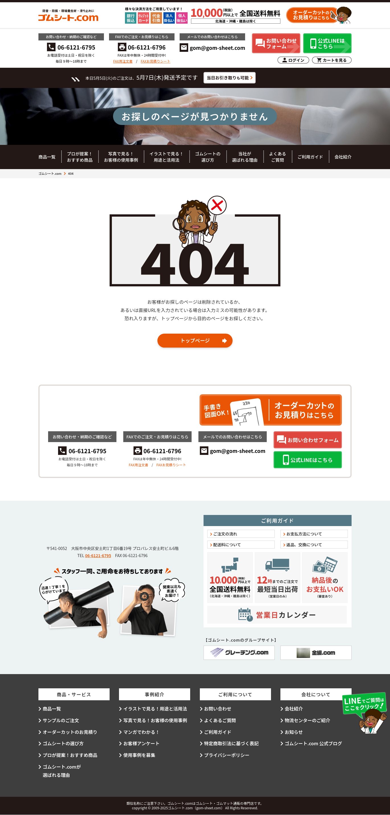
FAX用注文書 (122, 61)
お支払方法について (304, 534)
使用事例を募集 (139, 755)
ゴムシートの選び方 (208, 157)
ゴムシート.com (49, 173)
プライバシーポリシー (227, 755)
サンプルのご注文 (61, 720)
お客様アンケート (141, 743)
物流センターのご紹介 (307, 720)
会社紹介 (343, 157)
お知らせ (294, 731)
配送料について (227, 545)
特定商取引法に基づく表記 (231, 743)
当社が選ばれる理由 (245, 157)
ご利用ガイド (310, 157)
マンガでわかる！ (141, 731)
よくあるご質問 (277, 157)
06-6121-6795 (98, 556)
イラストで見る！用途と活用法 (166, 157)
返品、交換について (304, 545)
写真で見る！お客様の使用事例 (121, 157)
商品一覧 (47, 157)
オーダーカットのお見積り (70, 731)
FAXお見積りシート (155, 61)
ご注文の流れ (225, 534)
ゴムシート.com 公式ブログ (313, 743)
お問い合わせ (217, 708)
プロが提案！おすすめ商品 (80, 157)
